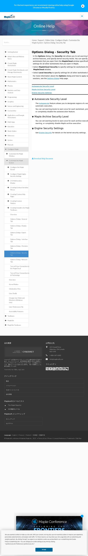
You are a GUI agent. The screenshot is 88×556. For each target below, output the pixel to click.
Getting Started (13, 52)
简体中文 (42, 435)
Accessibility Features (16, 311)
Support (41, 40)
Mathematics (12, 81)
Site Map (78, 438)
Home (34, 40)
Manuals (10, 145)
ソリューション (11, 385)
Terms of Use (42, 438)
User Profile (13, 293)
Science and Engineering (15, 106)
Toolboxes (11, 316)
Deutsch (28, 435)
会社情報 (9, 394)
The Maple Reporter (14, 405)
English (14, 435)
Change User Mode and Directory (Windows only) (17, 300)
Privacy (50, 438)
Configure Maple (13, 149)
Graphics (11, 102)
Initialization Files (15, 289)
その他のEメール (14, 409)
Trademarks (71, 438)
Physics (10, 86)
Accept (44, 549)
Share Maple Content (15, 77)
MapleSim (11, 320)
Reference (11, 136)
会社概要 (7, 343)
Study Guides (12, 131)
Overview (13, 214)
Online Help (49, 40)
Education (11, 126)
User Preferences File (16, 307)
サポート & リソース (12, 390)
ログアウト (9, 423)
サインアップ (10, 419)
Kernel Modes (13, 284)
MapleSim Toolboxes (14, 325)
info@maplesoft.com (56, 359)
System (10, 140)
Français (21, 435)
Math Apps (11, 122)
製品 (7, 381)
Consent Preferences (59, 438)
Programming (12, 97)
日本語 (35, 435)
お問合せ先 (50, 343)
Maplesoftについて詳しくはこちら (14, 369)
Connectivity (12, 111)
